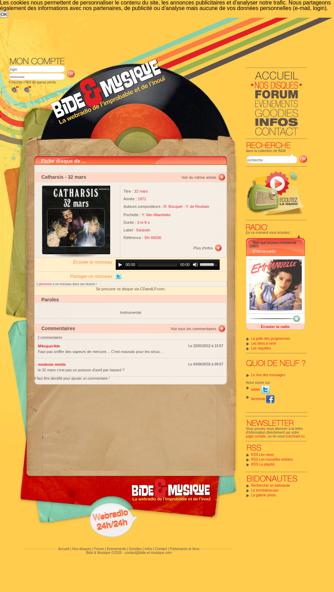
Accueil (63, 549)
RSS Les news (262, 455)
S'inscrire (16, 82)
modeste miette (52, 364)
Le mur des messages (268, 375)
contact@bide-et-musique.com (148, 553)
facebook (262, 399)
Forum (99, 549)
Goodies (135, 549)
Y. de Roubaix (197, 206)
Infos (148, 549)
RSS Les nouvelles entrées (272, 459)
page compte (256, 436)
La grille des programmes (270, 339)
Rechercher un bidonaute (270, 485)
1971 (142, 199)
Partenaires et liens (185, 549)
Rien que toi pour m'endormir (275, 242)
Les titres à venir (263, 343)
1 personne (44, 284)
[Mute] (195, 264)
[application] (168, 264)
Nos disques (81, 549)
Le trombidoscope (265, 490)
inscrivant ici (295, 436)
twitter (260, 389)
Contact (161, 549)
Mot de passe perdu (40, 82)
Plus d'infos (203, 248)
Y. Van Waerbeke (156, 215)
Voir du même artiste (199, 177)
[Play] (120, 264)
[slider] (157, 264)
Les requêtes (261, 348)
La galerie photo (263, 495)
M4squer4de (49, 346)
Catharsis (53, 177)
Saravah (143, 230)
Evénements (116, 549)
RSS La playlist (263, 464)
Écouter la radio (275, 327)
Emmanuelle (264, 251)
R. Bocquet (173, 206)
